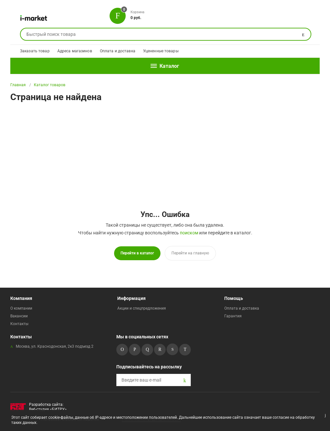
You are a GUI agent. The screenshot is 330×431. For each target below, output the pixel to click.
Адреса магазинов (74, 51)
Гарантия (233, 316)
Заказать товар (35, 51)
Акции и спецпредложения (141, 308)
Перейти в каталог (137, 253)
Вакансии (19, 316)
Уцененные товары (161, 51)
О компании (21, 308)
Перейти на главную (190, 253)
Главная (18, 85)
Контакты (19, 324)
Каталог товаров (49, 85)
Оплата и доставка (117, 51)
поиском (189, 232)
